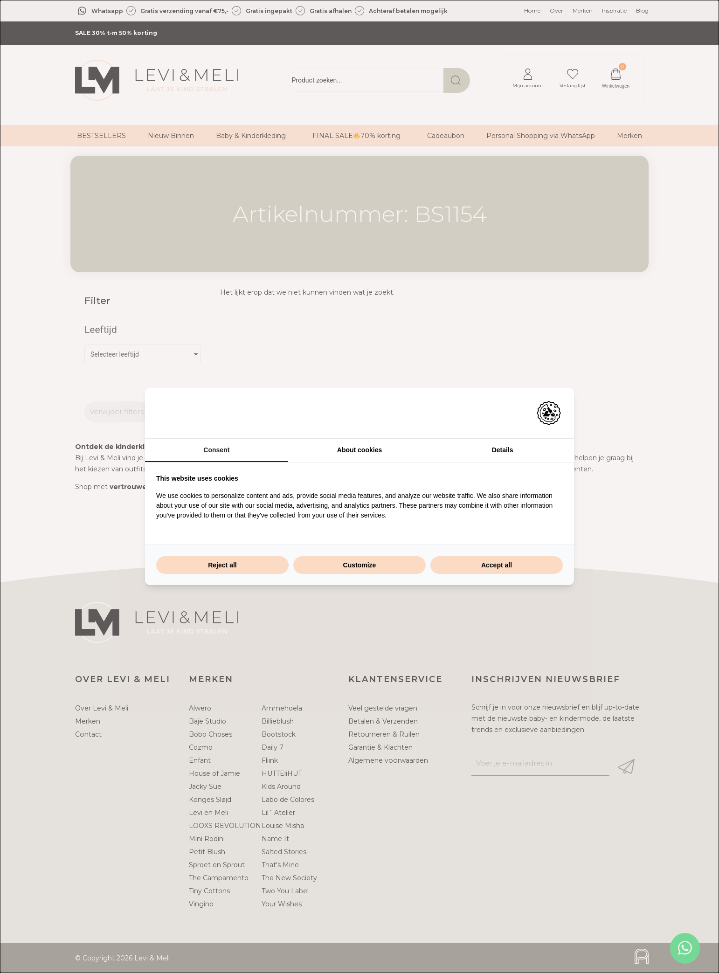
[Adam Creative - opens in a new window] (549, 413)
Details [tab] (502, 450)
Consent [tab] (216, 450)
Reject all (222, 565)
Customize (359, 565)
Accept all (496, 565)
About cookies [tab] (359, 450)
